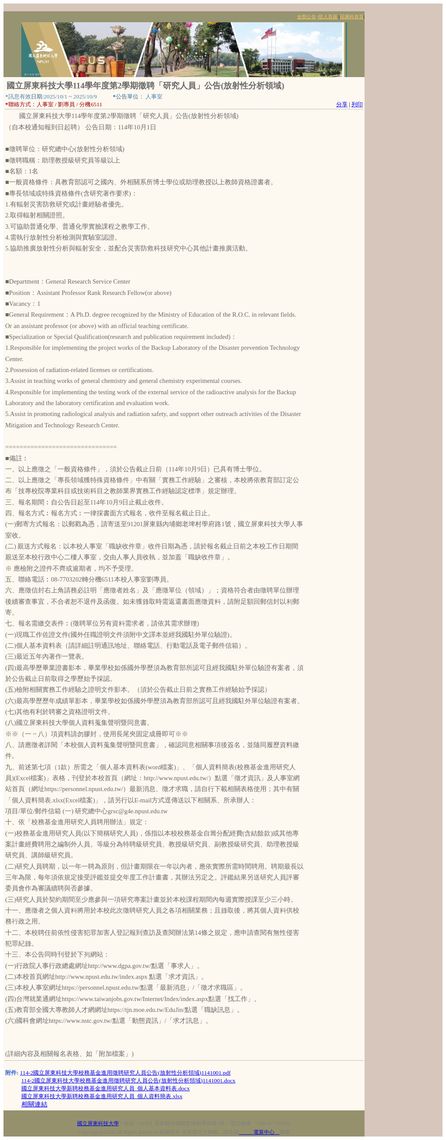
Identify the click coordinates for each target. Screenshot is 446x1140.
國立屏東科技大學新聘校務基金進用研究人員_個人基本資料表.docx (105, 1088)
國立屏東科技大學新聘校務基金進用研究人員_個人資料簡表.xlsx (101, 1096)
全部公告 (306, 16)
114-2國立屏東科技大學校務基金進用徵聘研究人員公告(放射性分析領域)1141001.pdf (125, 1072)
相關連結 (34, 1104)
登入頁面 (328, 16)
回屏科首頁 (352, 16)
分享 (342, 104)
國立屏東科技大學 (98, 1123)
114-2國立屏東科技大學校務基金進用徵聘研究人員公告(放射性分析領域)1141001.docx (128, 1080)
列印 (357, 104)
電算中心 (259, 1132)
